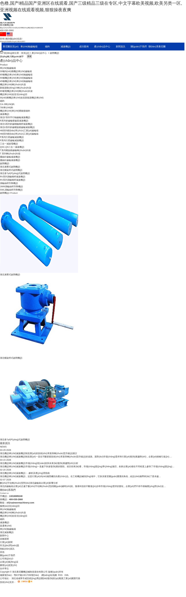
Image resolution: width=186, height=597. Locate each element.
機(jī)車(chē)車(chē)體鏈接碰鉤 (15, 111)
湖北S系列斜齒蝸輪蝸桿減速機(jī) (16, 124)
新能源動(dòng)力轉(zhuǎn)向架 (15, 87)
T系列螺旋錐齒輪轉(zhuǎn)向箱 (15, 150)
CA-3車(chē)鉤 (7, 104)
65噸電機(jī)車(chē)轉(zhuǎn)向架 (16, 91)
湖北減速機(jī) (6, 532)
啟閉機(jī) (54, 53)
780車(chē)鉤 (6, 107)
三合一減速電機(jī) (9, 143)
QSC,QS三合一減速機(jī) (12, 147)
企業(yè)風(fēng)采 (9, 562)
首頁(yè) (25, 53)
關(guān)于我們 (139, 46)
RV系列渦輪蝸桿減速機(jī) (12, 176)
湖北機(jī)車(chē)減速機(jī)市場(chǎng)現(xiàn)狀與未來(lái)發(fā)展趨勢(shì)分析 (39, 463)
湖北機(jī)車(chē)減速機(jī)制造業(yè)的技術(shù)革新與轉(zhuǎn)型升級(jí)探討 (38, 453)
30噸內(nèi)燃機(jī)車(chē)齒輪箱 (16, 71)
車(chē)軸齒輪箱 (29, 46)
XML (66, 575)
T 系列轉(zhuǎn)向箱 (10, 153)
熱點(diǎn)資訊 (7, 548)
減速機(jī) (65, 46)
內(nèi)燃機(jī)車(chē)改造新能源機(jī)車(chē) (21, 97)
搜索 (29, 56)
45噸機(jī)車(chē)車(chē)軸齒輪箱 (16, 81)
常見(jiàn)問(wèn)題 (9, 545)
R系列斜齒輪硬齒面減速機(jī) (14, 120)
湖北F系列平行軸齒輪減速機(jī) (15, 117)
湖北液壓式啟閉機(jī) (10, 166)
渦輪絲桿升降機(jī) (9, 183)
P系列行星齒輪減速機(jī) (12, 137)
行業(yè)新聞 (6, 542)
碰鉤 (47, 46)
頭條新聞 (4, 539)
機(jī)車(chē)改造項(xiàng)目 (13, 94)
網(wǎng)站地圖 (49, 575)
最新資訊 (5, 443)
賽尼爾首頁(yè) (11, 46)
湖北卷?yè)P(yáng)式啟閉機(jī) (15, 173)
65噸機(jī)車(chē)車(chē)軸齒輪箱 (16, 74)
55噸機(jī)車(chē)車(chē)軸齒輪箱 (16, 78)
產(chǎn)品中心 (102, 46)
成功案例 (84, 46)
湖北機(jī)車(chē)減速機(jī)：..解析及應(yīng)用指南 (25, 473)
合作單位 (4, 568)
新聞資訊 (120, 46)
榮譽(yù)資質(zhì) (8, 565)
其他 (2, 552)
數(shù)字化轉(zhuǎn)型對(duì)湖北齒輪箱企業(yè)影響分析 (29, 483)
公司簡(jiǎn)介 (7, 558)
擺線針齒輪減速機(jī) (10, 157)
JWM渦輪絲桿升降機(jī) (11, 186)
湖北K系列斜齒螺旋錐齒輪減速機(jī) (17, 127)
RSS (60, 575)
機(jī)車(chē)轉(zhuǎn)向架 (13, 84)
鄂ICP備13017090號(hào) (26, 575)
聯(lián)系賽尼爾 (156, 46)
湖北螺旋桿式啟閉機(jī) (11, 170)
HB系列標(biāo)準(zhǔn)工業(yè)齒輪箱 (19, 130)
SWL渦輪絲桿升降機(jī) (11, 190)
